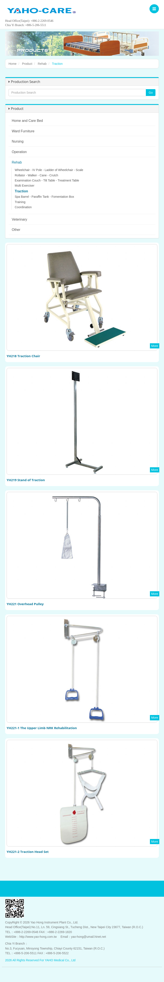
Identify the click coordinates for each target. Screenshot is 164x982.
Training (20, 202)
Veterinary (19, 219)
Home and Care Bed (27, 120)
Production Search (24, 81)
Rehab (42, 63)
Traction (21, 191)
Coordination (23, 207)
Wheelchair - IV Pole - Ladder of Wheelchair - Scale (49, 170)
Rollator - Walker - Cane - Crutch (36, 175)
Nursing (17, 141)
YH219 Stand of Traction (26, 480)
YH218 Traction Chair (23, 356)
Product (27, 63)
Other (16, 229)
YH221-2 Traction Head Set (28, 851)
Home (12, 63)
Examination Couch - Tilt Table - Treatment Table (47, 180)
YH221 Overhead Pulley (25, 604)
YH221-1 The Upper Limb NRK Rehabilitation (42, 728)
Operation (19, 152)
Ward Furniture (23, 131)
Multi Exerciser (24, 185)
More (154, 346)
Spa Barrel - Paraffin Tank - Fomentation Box (44, 196)
